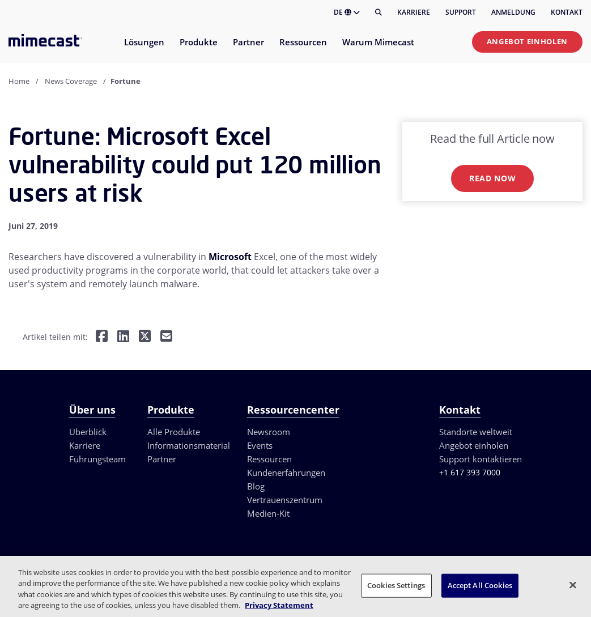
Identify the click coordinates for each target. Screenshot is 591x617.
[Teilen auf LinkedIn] (123, 337)
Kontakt (567, 12)
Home (18, 81)
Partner (161, 459)
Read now (492, 178)
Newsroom (268, 431)
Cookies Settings (396, 585)
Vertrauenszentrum (284, 499)
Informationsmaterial (188, 445)
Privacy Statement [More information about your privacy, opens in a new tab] (279, 605)
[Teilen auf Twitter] (145, 337)
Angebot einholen (527, 41)
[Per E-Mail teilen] (166, 337)
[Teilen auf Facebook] (102, 337)
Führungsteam (97, 459)
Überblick (88, 431)
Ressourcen (269, 459)
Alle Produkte (173, 431)
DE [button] (347, 12)
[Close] (572, 584)
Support (460, 12)
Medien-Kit (268, 513)
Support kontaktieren (480, 459)
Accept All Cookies (480, 585)
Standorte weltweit (475, 431)
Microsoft (230, 256)
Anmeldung (513, 12)
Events (260, 445)
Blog (256, 486)
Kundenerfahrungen (286, 472)
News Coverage (71, 81)
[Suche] (378, 12)
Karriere (413, 12)
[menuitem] (143, 49)
